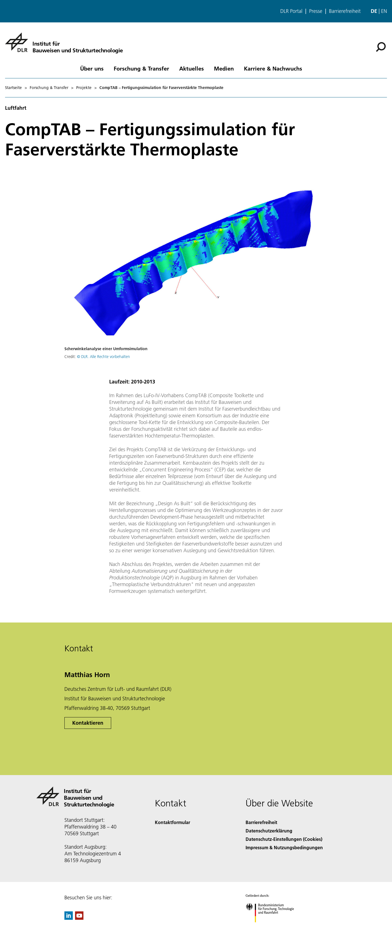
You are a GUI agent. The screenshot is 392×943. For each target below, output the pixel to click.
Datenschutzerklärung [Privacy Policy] (269, 831)
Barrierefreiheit (345, 11)
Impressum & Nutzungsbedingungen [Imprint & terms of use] (284, 847)
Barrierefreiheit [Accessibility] (261, 822)
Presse (315, 11)
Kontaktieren (87, 723)
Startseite (13, 88)
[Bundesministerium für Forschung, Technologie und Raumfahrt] (272, 927)
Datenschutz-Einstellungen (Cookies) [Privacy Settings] (284, 839)
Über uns (92, 68)
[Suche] (381, 47)
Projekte (84, 88)
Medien (224, 68)
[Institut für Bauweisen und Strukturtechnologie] (64, 42)
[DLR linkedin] (68, 918)
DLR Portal (291, 11)
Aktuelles (191, 68)
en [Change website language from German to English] (384, 11)
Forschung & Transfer (141, 68)
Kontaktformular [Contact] (172, 822)
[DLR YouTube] (79, 918)
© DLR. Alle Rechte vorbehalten (103, 356)
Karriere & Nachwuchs (273, 68)
